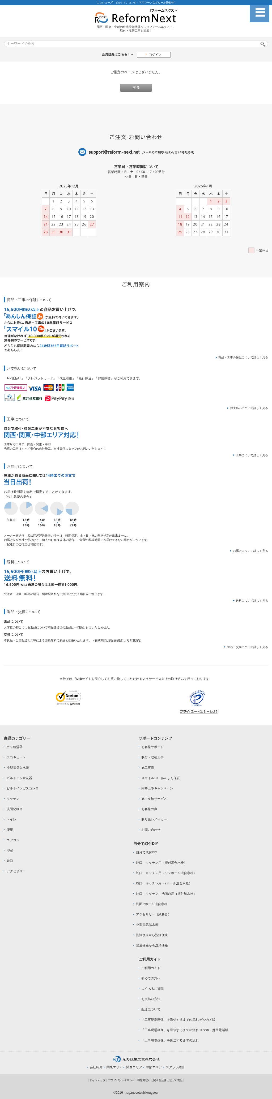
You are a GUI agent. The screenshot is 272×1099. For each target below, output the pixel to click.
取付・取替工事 (152, 757)
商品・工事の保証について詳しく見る (243, 357)
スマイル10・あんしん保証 (160, 778)
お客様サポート (152, 747)
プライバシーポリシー (121, 1080)
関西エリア (134, 1067)
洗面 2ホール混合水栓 (151, 904)
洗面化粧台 (15, 809)
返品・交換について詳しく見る (247, 647)
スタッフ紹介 (175, 1067)
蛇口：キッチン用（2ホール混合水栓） (164, 883)
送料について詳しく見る (252, 600)
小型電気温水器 (18, 768)
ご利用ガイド (150, 968)
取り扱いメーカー (154, 819)
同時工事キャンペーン (157, 788)
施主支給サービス (154, 799)
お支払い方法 (150, 999)
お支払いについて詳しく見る (249, 408)
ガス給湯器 (15, 747)
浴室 (10, 850)
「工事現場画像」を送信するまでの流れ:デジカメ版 (178, 1020)
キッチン (13, 799)
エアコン (13, 840)
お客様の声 (149, 809)
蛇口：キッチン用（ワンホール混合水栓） (166, 873)
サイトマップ (97, 1080)
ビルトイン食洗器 (19, 778)
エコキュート (16, 757)
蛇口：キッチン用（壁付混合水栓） (161, 863)
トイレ (11, 819)
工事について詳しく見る (252, 455)
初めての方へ (150, 978)
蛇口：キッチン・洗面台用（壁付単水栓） (166, 894)
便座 (10, 830)
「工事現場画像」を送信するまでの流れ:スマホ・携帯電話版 (184, 1030)
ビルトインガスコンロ (23, 788)
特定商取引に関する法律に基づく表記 (159, 1080)
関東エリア (114, 1067)
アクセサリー (16, 871)
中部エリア (154, 1067)
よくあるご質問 (152, 989)
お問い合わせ (150, 830)
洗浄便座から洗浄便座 (152, 935)
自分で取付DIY (146, 852)
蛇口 (10, 861)
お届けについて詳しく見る (250, 550)
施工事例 (147, 768)
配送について (150, 1009)
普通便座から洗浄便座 (152, 945)
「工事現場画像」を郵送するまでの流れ (170, 1040)
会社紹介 (96, 1067)
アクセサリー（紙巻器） (153, 914)
